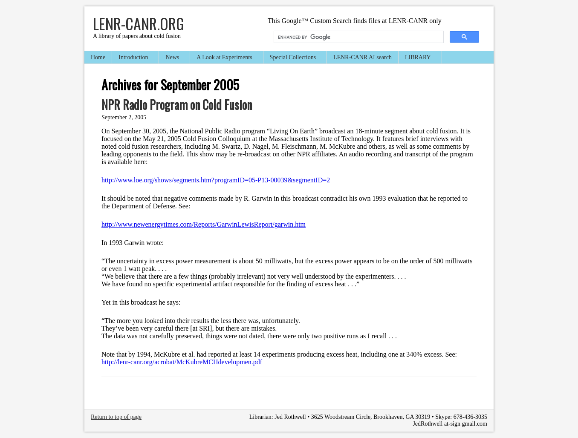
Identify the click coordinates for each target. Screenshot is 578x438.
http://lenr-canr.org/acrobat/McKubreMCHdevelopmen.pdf (181, 362)
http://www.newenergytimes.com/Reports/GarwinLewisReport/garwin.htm (203, 224)
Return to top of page (116, 417)
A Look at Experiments (224, 58)
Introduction (133, 58)
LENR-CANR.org (138, 23)
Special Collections (293, 58)
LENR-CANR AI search (362, 57)
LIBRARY (418, 58)
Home (98, 57)
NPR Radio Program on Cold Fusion (176, 104)
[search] (358, 37)
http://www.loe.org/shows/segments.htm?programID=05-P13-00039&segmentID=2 (215, 180)
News (172, 58)
